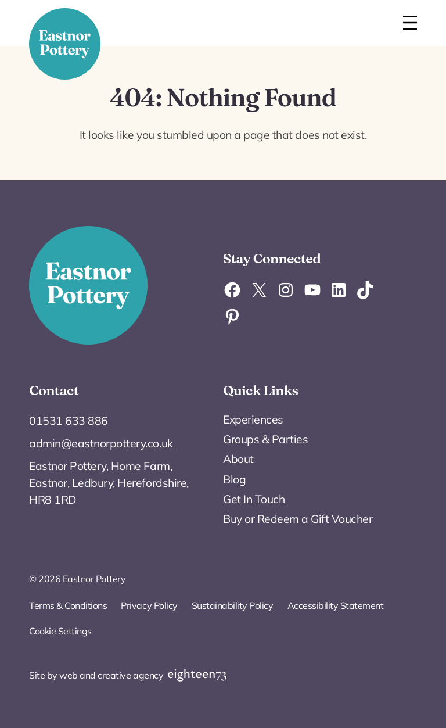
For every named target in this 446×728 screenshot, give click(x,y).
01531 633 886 (68, 421)
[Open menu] (410, 23)
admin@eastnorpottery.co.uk (100, 443)
